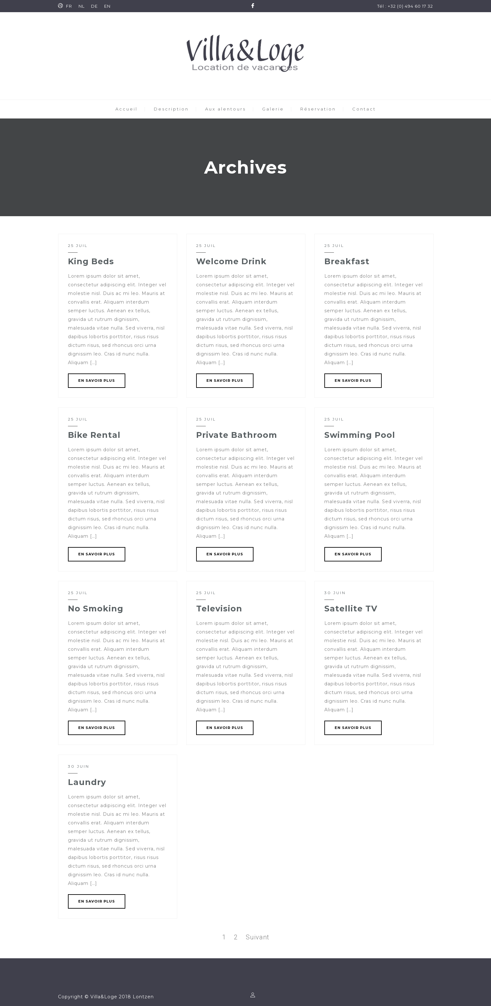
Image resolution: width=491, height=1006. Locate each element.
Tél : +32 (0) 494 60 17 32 (405, 6)
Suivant (257, 937)
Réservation (318, 108)
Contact (364, 108)
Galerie (273, 108)
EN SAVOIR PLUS (96, 380)
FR (69, 6)
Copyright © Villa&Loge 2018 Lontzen (106, 997)
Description (171, 108)
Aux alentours (225, 108)
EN (107, 6)
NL (82, 6)
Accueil (126, 108)
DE (94, 6)
